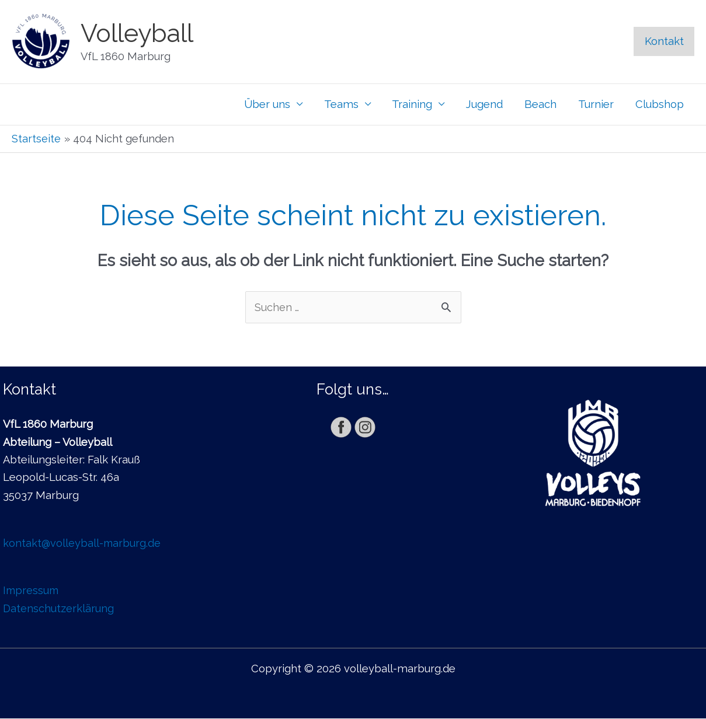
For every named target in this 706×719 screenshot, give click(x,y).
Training (412, 104)
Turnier (596, 104)
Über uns (267, 104)
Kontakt (664, 41)
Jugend (484, 104)
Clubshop (659, 104)
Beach (540, 104)
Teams (341, 104)
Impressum (32, 591)
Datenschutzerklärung (58, 608)
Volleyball (137, 33)
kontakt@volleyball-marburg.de (82, 543)
